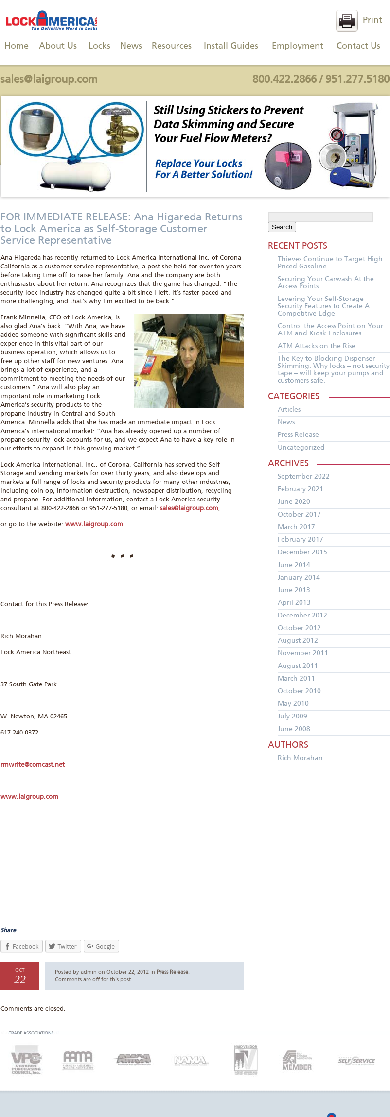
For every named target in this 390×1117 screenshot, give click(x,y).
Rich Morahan (300, 758)
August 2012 (298, 640)
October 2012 (299, 628)
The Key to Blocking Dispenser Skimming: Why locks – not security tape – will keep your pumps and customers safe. (334, 369)
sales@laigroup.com (49, 79)
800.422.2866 (284, 79)
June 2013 (294, 590)
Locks (99, 46)
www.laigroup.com (94, 524)
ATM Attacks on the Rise (316, 346)
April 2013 (294, 603)
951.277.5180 (357, 79)
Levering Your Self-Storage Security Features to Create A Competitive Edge (324, 306)
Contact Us (358, 46)
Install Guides (231, 46)
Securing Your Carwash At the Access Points (326, 283)
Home (16, 46)
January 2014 (299, 577)
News (131, 46)
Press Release (172, 972)
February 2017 (300, 539)
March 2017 (296, 527)
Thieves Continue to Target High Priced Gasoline (330, 263)
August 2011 (298, 666)
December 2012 (302, 615)
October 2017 (299, 514)
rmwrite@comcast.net (32, 765)
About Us (58, 46)
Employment (297, 46)
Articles (289, 409)
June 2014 (294, 565)
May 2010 (293, 703)
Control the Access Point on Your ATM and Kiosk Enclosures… (330, 330)
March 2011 (296, 678)
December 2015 (302, 552)
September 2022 (304, 476)
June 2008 (294, 729)
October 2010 (299, 691)
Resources (172, 46)
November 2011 (303, 653)
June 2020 (294, 502)
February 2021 (300, 489)
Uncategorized (301, 447)
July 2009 (292, 716)
